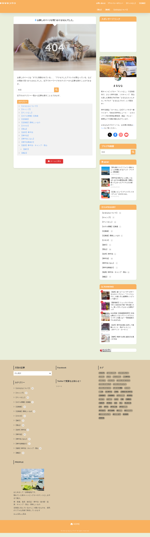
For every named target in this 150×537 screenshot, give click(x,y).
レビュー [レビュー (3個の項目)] (127, 390)
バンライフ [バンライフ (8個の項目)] (111, 383)
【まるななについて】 (120, 10)
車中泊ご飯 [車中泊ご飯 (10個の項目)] (114, 409)
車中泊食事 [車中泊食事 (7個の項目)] (111, 413)
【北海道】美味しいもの (30, 122)
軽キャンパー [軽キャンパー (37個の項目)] (128, 413)
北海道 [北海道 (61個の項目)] (116, 394)
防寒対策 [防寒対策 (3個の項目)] (101, 420)
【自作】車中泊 (27, 132)
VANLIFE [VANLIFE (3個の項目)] (101, 375)
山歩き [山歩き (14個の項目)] (116, 402)
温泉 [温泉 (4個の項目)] (115, 405)
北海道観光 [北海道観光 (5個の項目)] (111, 398)
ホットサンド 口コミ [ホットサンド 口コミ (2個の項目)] (105, 390)
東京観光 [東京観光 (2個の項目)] (109, 405)
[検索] (56, 89)
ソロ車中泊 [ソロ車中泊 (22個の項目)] (126, 379)
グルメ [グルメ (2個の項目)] (109, 379)
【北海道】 (142, 3)
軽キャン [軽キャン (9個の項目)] (119, 413)
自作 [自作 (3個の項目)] (100, 409)
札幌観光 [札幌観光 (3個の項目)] (128, 402)
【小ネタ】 (25, 126)
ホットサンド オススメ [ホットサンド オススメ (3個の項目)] (123, 383)
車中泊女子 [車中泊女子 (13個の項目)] (102, 413)
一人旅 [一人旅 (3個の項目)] (101, 394)
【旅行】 (26, 149)
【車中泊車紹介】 (28, 142)
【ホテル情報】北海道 (29, 116)
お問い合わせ (101, 3)
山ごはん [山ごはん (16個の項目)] (101, 402)
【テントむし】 (130, 3)
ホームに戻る (54, 161)
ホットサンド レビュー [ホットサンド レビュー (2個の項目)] (119, 387)
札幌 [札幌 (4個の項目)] (122, 402)
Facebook (62, 370)
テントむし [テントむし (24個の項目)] (102, 383)
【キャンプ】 (26, 109)
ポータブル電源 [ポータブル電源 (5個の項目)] (117, 390)
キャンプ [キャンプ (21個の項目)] (101, 379)
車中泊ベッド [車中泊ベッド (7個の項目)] (123, 409)
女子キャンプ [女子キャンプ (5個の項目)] (120, 398)
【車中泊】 (25, 136)
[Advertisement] (117, 36)
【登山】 (99, 10)
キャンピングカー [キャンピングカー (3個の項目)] (123, 375)
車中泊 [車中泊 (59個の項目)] (106, 409)
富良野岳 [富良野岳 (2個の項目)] (129, 398)
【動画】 (107, 10)
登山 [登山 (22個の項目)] (121, 405)
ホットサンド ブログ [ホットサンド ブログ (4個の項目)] (105, 387)
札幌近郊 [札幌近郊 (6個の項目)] (101, 405)
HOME (75, 528)
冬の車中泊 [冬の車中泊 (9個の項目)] (109, 394)
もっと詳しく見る (20, 518)
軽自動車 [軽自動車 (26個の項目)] (125, 417)
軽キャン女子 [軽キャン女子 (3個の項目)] (117, 417)
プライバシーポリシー (115, 3)
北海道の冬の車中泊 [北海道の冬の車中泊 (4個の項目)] (126, 394)
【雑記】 (24, 153)
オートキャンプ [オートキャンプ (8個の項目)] (111, 375)
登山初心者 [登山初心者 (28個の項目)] (128, 405)
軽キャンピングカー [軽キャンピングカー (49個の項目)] (104, 417)
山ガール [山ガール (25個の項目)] (109, 402)
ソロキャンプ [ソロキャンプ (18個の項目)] (117, 379)
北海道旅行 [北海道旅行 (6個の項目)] (102, 398)
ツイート (59, 389)
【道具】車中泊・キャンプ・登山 (34, 145)
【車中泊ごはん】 (28, 139)
